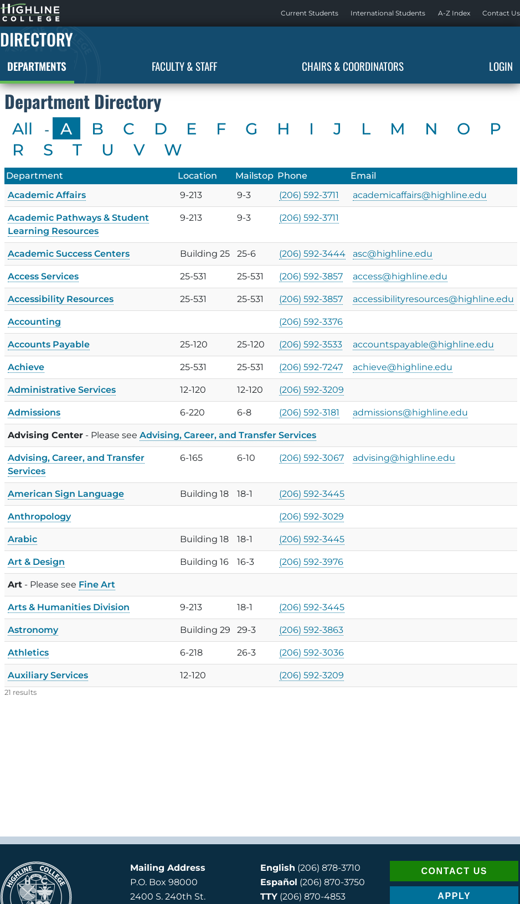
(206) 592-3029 (311, 516)
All (22, 128)
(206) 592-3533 (310, 344)
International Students (388, 13)
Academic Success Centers (69, 253)
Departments (36, 66)
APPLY (454, 853)
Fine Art (97, 584)
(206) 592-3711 (309, 195)
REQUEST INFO (454, 879)
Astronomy (33, 630)
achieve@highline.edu (402, 367)
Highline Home (19, 13)
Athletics (28, 652)
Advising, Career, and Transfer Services (228, 435)
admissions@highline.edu (410, 412)
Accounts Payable (49, 344)
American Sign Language (66, 494)
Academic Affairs (47, 195)
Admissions (34, 412)
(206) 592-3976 (311, 562)
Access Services (43, 276)
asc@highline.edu (393, 253)
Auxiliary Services (48, 675)
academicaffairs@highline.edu (420, 195)
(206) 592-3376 (311, 321)
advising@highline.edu (404, 458)
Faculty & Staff (184, 66)
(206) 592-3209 (311, 390)
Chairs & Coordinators (353, 66)
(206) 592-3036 (311, 652)
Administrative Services (62, 390)
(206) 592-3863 (311, 630)
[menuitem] (309, 13)
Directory (36, 39)
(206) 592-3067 (311, 458)
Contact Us (501, 13)
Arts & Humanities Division (69, 607)
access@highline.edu (400, 276)
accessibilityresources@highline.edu (433, 299)
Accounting (34, 321)
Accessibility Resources (61, 299)
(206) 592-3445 (311, 494)
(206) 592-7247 (311, 367)
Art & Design (36, 562)
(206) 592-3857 (311, 276)
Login (501, 66)
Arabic (22, 539)
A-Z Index (454, 13)
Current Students (309, 13)
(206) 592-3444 (312, 253)
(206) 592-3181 (309, 412)
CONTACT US (454, 828)
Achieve (26, 367)
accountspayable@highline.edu (423, 344)
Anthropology (39, 516)
